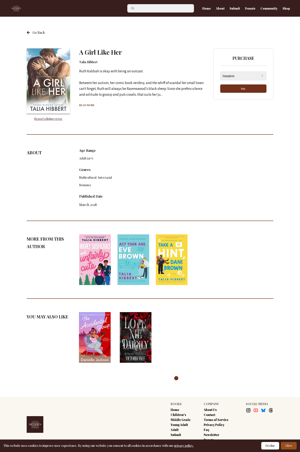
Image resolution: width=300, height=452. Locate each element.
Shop (286, 8)
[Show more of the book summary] (87, 105)
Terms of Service (216, 420)
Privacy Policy (214, 425)
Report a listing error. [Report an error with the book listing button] (48, 119)
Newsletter (211, 435)
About (220, 8)
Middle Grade (180, 420)
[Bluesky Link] (263, 410)
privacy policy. (184, 446)
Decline (270, 446)
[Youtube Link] (255, 410)
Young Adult (179, 425)
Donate (250, 8)
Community (269, 8)
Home (206, 8)
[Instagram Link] (248, 410)
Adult (175, 430)
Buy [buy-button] (243, 88)
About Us (210, 410)
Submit (235, 8)
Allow (288, 446)
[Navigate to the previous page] (36, 32)
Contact (209, 415)
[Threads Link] (270, 410)
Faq (206, 430)
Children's (178, 415)
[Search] (162, 8)
